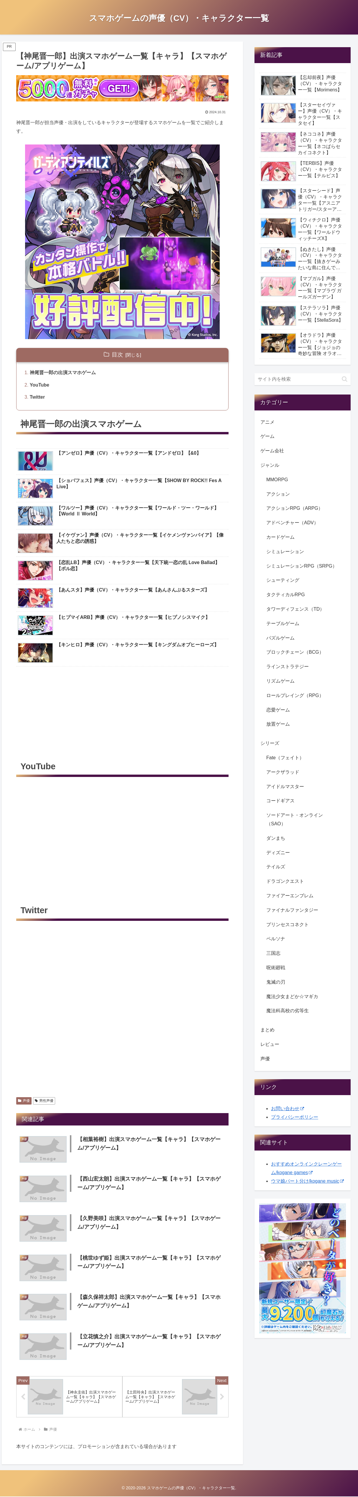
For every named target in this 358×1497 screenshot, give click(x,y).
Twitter (37, 397)
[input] (302, 379)
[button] (344, 379)
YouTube (39, 384)
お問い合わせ (287, 1108)
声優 (24, 1101)
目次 (117, 354)
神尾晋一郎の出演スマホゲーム (63, 372)
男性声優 (44, 1101)
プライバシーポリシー (294, 1117)
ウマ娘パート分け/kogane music (307, 1181)
